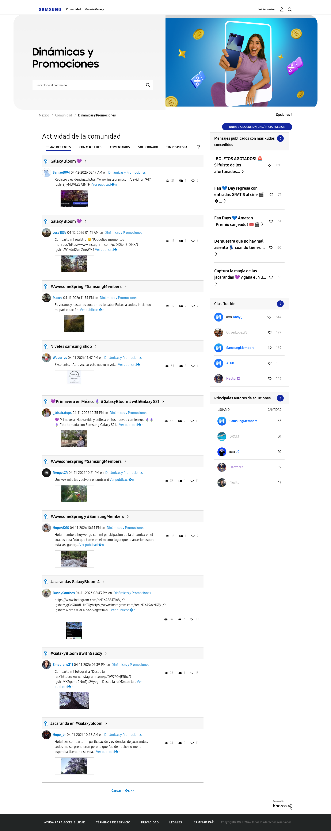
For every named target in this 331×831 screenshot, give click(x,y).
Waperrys (60, 358)
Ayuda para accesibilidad (64, 822)
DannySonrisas (64, 593)
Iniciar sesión (266, 9)
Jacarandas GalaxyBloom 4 (75, 581)
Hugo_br (59, 735)
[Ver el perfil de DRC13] (234, 436)
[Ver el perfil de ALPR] (230, 363)
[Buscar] (93, 85)
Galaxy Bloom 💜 (66, 161)
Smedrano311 (63, 665)
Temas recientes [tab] (58, 147)
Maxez (57, 298)
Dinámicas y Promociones (127, 172)
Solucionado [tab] (148, 147)
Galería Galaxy (94, 9)
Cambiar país (204, 822)
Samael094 (61, 172)
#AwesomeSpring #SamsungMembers (86, 286)
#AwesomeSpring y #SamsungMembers (87, 516)
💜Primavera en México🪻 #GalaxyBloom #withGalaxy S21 (104, 401)
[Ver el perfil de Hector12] (233, 379)
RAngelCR (60, 473)
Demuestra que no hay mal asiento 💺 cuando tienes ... (239, 244)
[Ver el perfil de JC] (237, 452)
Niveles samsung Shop (71, 346)
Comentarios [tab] (120, 147)
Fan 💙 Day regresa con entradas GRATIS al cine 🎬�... (239, 195)
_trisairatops (62, 413)
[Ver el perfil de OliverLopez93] (237, 332)
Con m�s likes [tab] (90, 147)
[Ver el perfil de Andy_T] (238, 317)
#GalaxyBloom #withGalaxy (76, 653)
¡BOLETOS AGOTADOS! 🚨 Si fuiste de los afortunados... (238, 165)
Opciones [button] (283, 115)
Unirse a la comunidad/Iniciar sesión (257, 127)
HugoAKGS (61, 528)
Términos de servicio (113, 822)
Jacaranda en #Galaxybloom (76, 723)
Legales (175, 822)
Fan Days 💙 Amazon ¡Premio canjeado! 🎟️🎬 (237, 221)
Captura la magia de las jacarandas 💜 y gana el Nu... (240, 274)
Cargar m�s (120, 791)
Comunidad (73, 9)
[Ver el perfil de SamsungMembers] (240, 348)
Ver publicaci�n (104, 184)
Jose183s (59, 233)
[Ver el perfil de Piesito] (234, 483)
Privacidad (150, 822)
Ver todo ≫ (249, 138)
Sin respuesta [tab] (177, 147)
